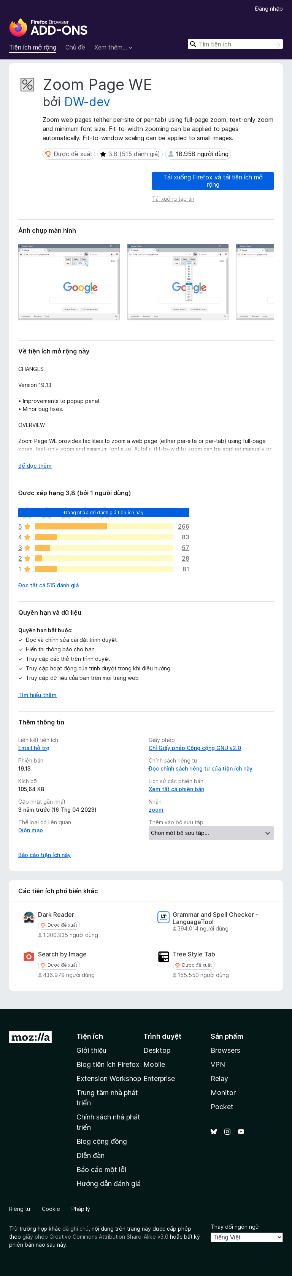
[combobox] (235, 44)
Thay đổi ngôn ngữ (235, 1226)
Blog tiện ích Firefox (108, 1064)
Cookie (51, 1209)
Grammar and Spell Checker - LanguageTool (215, 918)
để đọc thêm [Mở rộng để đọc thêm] (35, 465)
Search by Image (62, 954)
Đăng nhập (269, 8)
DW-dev (87, 101)
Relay (219, 1079)
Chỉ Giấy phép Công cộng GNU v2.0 (195, 748)
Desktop (156, 1050)
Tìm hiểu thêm (37, 695)
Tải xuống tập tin (173, 198)
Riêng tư (19, 1209)
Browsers (225, 1050)
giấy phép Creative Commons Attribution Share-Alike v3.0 (95, 1236)
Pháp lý (80, 1209)
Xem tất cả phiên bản (176, 789)
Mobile (154, 1064)
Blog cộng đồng (101, 1141)
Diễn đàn (90, 1155)
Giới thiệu (91, 1050)
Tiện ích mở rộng (32, 47)
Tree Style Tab (194, 954)
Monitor (223, 1093)
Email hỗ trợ (33, 748)
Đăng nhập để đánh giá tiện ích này (103, 512)
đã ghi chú (75, 1228)
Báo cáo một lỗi (101, 1170)
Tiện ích (89, 1036)
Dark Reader (56, 914)
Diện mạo (30, 830)
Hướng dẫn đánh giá (108, 1184)
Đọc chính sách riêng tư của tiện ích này (200, 768)
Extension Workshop (108, 1079)
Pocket (222, 1107)
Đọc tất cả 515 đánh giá (48, 585)
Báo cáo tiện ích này (44, 855)
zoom (156, 809)
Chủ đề (75, 47)
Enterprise (159, 1079)
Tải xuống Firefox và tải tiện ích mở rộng (213, 180)
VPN (218, 1064)
